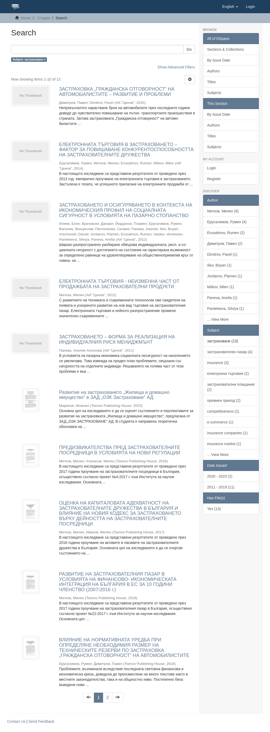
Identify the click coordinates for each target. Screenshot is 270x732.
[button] (230, 6)
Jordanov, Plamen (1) (224, 276)
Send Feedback (41, 721)
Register (214, 179)
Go (189, 49)
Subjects (214, 93)
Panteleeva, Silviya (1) (225, 308)
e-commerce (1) (220, 422)
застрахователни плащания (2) (231, 387)
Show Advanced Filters (176, 67)
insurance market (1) (224, 444)
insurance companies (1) (227, 433)
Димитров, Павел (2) (225, 243)
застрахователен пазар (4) (230, 352)
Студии (43, 18)
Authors (213, 71)
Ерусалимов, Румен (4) (227, 222)
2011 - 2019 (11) (221, 487)
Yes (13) (214, 509)
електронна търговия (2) (228, 373)
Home (26, 18)
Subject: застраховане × (29, 59)
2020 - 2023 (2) (220, 476)
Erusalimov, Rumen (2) (226, 233)
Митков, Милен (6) (223, 211)
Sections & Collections (225, 49)
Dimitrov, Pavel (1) (222, 254)
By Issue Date (218, 60)
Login (211, 168)
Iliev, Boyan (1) (219, 265)
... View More (218, 319)
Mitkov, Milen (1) (220, 287)
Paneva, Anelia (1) (222, 298)
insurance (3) (218, 363)
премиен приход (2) (224, 400)
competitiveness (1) (223, 411)
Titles (211, 82)
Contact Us (16, 721)
